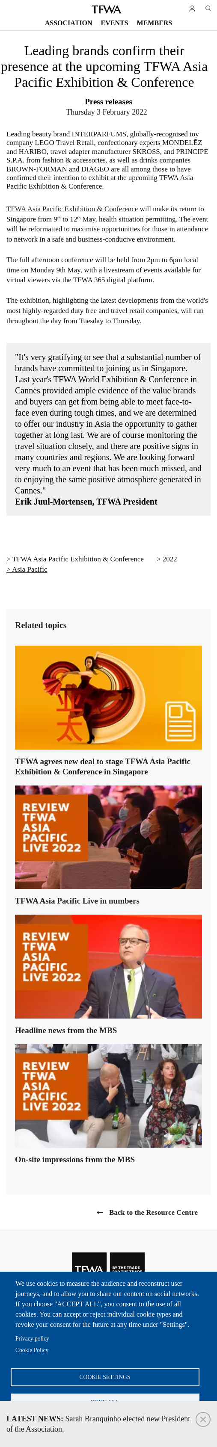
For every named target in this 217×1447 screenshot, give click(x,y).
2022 (170, 559)
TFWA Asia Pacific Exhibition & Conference (72, 209)
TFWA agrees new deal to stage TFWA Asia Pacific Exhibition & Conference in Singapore (102, 766)
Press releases (108, 101)
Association (68, 23)
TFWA (107, 9)
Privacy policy (32, 1338)
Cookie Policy (31, 1350)
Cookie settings (105, 1377)
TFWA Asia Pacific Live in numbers (77, 900)
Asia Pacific (30, 569)
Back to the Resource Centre (153, 1212)
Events (114, 23)
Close (203, 1419)
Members (154, 23)
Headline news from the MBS (66, 1030)
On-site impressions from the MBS (75, 1159)
